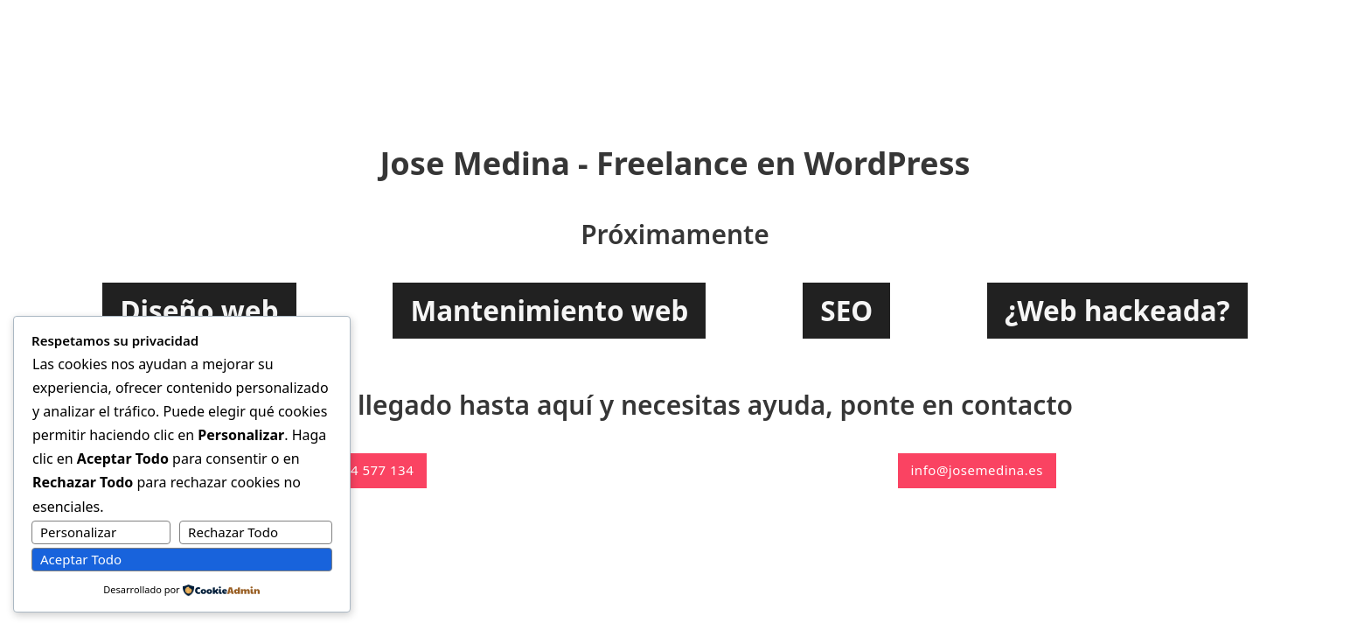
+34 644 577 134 (360, 470)
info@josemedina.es (977, 470)
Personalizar (78, 532)
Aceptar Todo (81, 559)
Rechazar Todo (233, 532)
